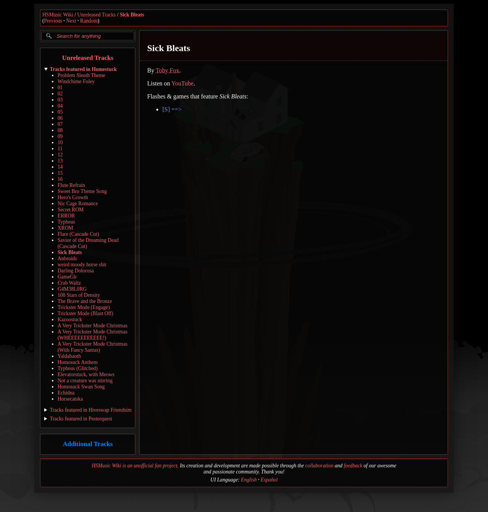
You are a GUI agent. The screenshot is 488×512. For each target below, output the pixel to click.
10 (60, 142)
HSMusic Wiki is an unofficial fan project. (135, 466)
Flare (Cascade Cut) (78, 234)
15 (60, 173)
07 (60, 124)
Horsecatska (70, 399)
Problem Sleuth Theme (81, 75)
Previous (53, 21)
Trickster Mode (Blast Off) (85, 313)
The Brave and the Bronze (85, 301)
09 (60, 136)
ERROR (66, 216)
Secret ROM (70, 210)
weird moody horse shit (82, 264)
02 (60, 94)
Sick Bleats (132, 15)
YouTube (182, 83)
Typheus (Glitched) (78, 368)
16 (60, 179)
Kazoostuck (70, 319)
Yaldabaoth (69, 356)
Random (89, 21)
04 (60, 106)
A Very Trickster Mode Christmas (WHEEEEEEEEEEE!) (92, 335)
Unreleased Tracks (96, 15)
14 (60, 167)
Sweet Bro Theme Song (82, 191)
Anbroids (67, 258)
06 (60, 118)
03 (60, 100)
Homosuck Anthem (78, 362)
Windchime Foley (76, 81)
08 (60, 130)
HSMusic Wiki (57, 15)
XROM (65, 228)
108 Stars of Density (79, 295)
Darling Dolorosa (76, 271)
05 (60, 112)
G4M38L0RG (72, 289)
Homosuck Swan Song (81, 387)
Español (269, 480)
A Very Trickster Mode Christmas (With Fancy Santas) (92, 347)
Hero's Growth (73, 197)
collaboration (319, 466)
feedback (353, 466)
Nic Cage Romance (78, 203)
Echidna (66, 393)
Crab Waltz (69, 283)
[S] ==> (172, 109)
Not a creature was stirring (85, 380)
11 (60, 148)
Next (71, 21)
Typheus (66, 222)
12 (60, 155)
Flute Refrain (71, 185)
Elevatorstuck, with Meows (86, 374)
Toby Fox (167, 70)
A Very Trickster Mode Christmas (92, 325)
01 (60, 87)
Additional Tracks (87, 444)
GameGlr (67, 277)
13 (60, 161)
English (249, 480)
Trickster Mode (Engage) (84, 307)
